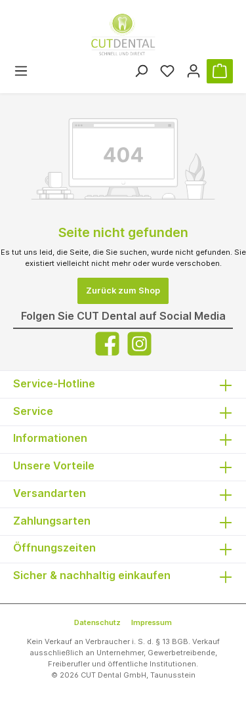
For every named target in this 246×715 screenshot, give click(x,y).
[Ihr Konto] (193, 71)
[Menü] (21, 71)
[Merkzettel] (167, 71)
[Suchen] (141, 71)
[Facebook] (107, 343)
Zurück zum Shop (123, 290)
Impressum (151, 622)
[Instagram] (139, 343)
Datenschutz (97, 622)
